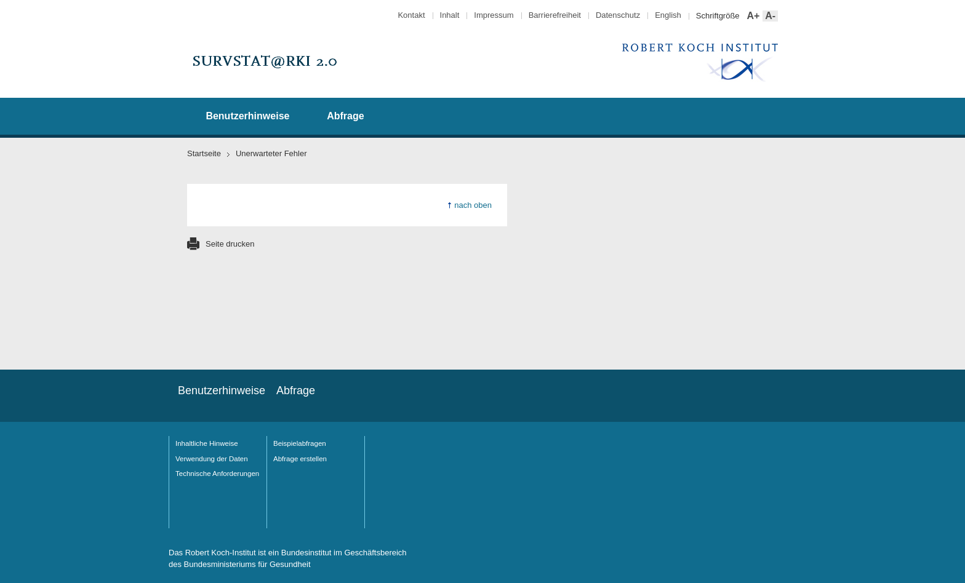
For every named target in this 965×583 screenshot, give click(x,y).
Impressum (493, 15)
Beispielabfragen (299, 443)
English (668, 15)
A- (769, 16)
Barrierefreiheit (555, 15)
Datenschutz (618, 15)
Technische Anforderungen (217, 473)
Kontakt (411, 15)
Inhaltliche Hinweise (206, 443)
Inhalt (450, 15)
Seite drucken (230, 243)
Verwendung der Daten (211, 458)
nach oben (473, 205)
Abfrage (345, 116)
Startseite (204, 153)
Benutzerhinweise (247, 116)
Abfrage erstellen (300, 458)
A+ (752, 16)
